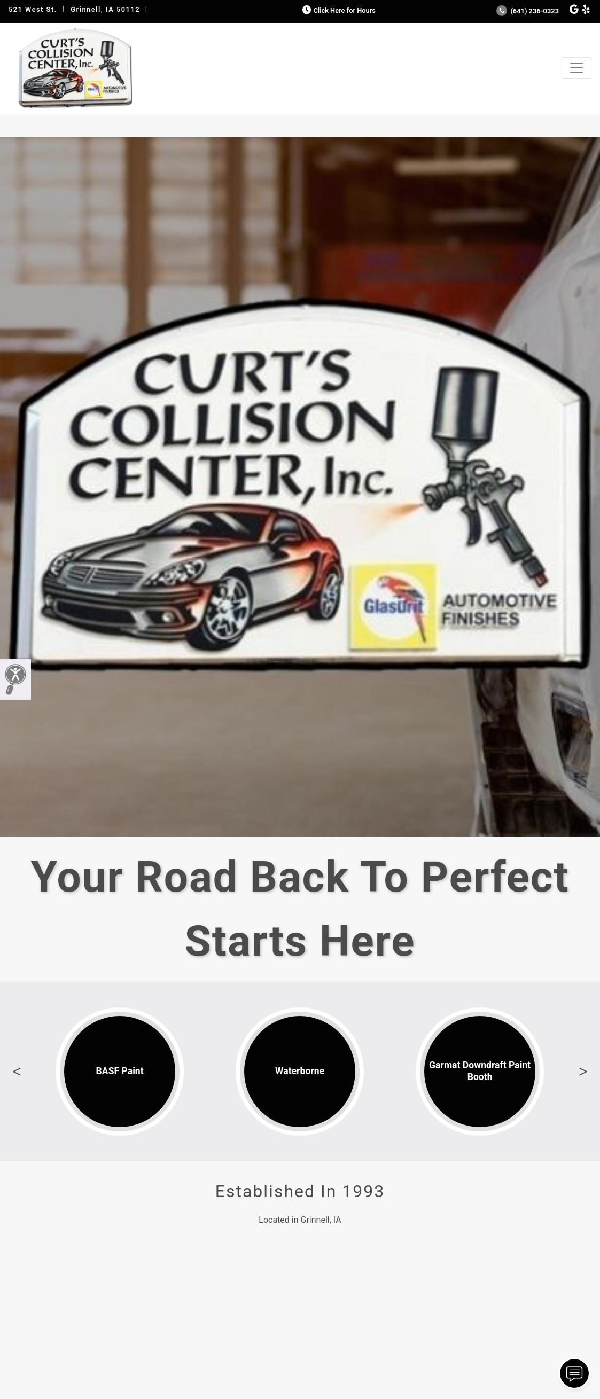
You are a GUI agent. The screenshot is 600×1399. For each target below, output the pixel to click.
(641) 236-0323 (527, 11)
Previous (17, 1071)
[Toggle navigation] (576, 68)
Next (583, 1071)
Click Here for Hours (338, 10)
